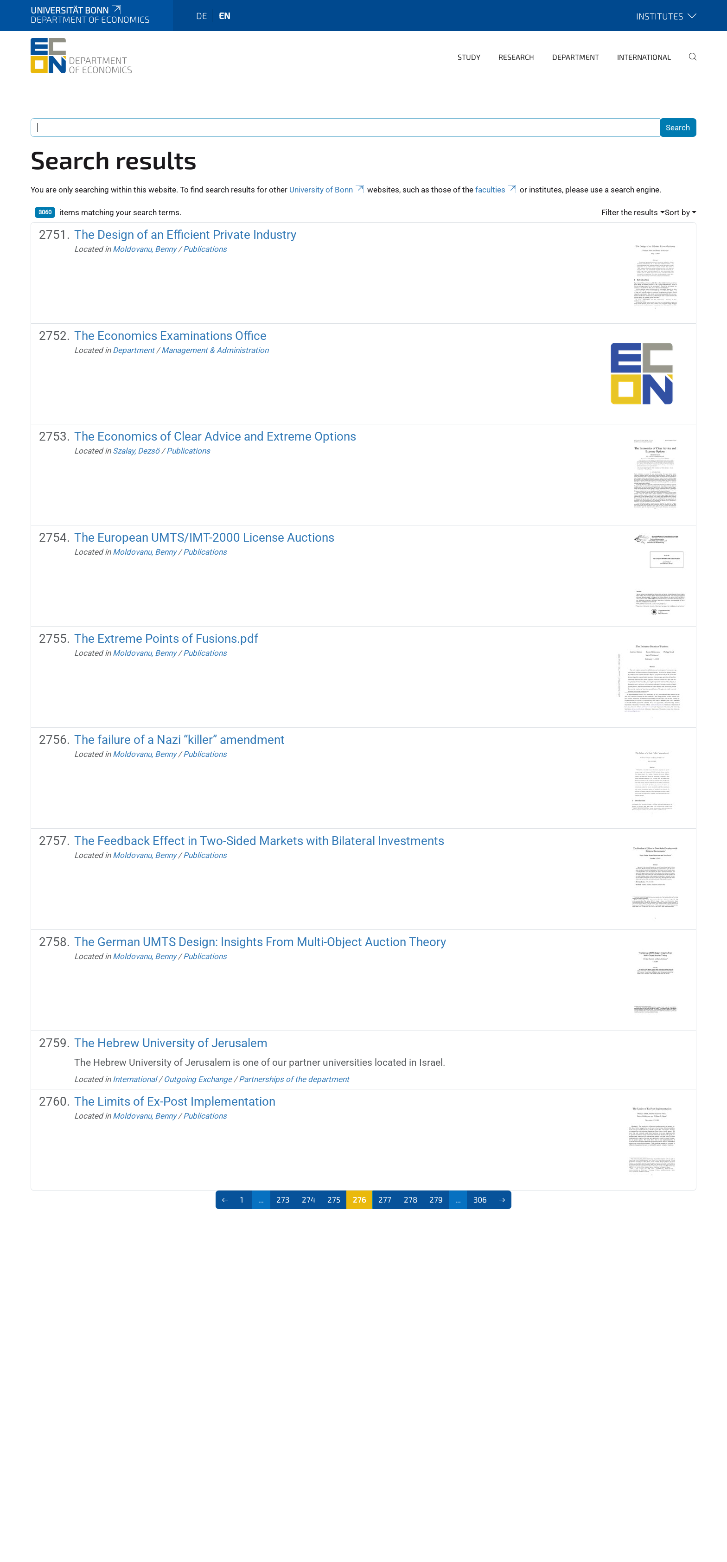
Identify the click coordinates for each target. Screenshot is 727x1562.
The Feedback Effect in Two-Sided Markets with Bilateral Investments (259, 841)
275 (333, 1199)
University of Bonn (327, 189)
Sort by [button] (677, 212)
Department (575, 56)
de (201, 15)
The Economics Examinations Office (170, 336)
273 (282, 1199)
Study (469, 56)
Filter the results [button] (629, 212)
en (224, 15)
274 (308, 1199)
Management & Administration (214, 350)
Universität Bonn (76, 10)
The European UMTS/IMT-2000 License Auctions (204, 537)
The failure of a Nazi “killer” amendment (179, 740)
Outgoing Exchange (198, 1079)
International (644, 56)
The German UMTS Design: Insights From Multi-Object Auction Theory (260, 942)
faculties (496, 189)
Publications (205, 249)
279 (436, 1199)
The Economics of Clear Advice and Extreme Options (215, 436)
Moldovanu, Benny (144, 249)
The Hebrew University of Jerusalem (171, 1043)
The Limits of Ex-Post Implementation (174, 1101)
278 (410, 1199)
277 (384, 1199)
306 (480, 1199)
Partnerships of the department (294, 1079)
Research (516, 56)
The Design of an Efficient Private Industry (185, 235)
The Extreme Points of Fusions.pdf (166, 639)
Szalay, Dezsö (136, 450)
